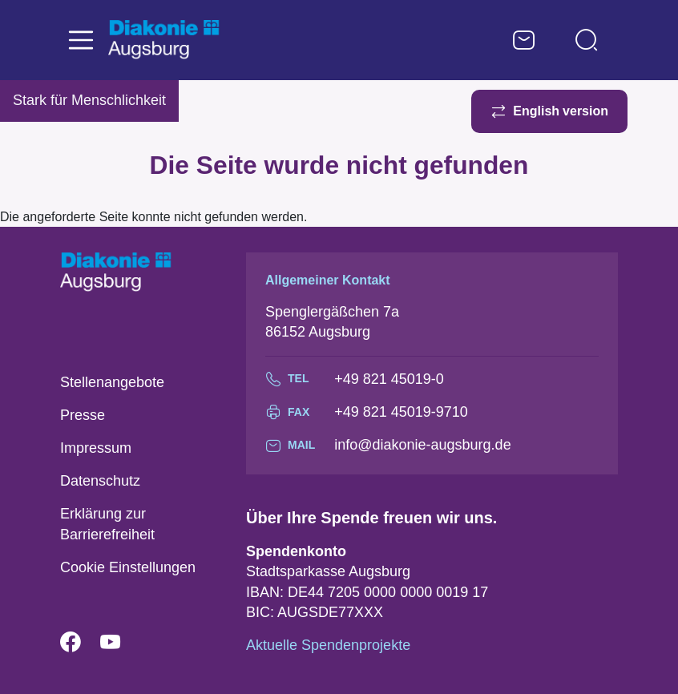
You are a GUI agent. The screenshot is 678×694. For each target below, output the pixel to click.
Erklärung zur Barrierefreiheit (107, 524)
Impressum (95, 448)
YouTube (120, 643)
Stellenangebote (112, 382)
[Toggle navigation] (81, 40)
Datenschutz (100, 481)
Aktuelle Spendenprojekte (328, 645)
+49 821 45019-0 (389, 379)
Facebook (80, 643)
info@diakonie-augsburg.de (422, 445)
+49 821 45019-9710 (401, 412)
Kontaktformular (524, 40)
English (536, 111)
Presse (82, 415)
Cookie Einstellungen (128, 567)
